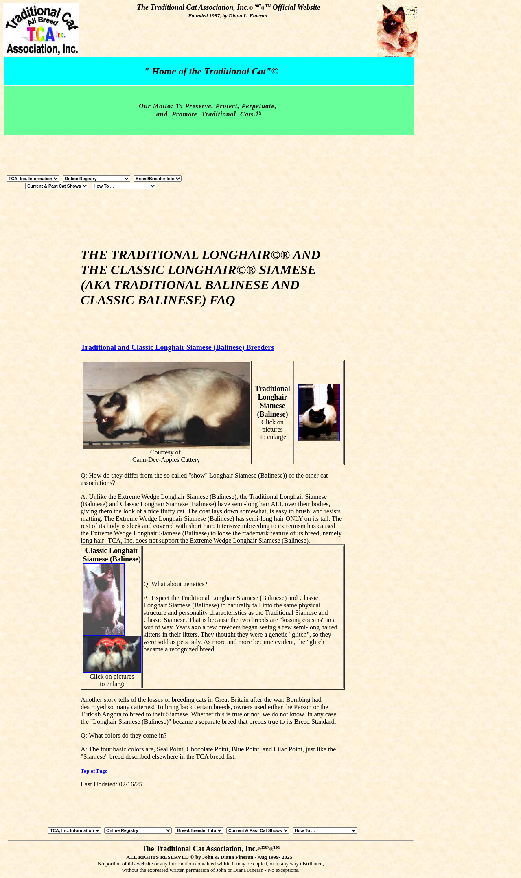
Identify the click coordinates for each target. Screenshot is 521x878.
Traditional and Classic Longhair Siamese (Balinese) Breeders (177, 347)
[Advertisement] (383, 350)
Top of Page (94, 771)
